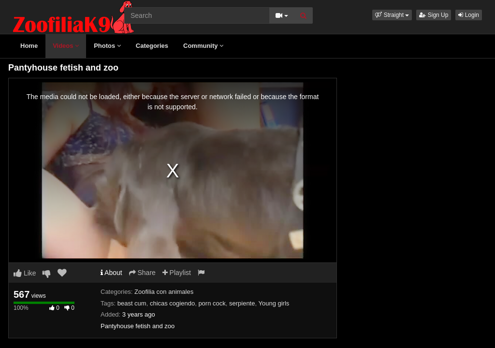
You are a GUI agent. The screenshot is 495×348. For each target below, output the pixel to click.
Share (142, 272)
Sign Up (433, 15)
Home (29, 45)
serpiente (242, 303)
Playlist (176, 272)
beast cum (131, 303)
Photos (107, 45)
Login (468, 15)
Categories (152, 45)
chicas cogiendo (172, 303)
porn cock (211, 303)
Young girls (273, 303)
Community (203, 45)
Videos (66, 45)
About (111, 272)
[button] (392, 15)
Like (25, 273)
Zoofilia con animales (163, 291)
